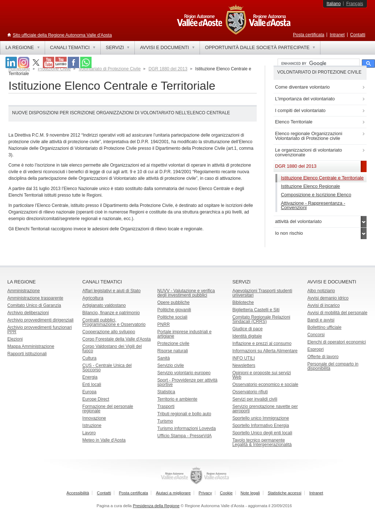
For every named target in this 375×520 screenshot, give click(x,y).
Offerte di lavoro (322, 356)
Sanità (163, 358)
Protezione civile (173, 343)
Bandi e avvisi (320, 320)
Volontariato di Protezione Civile (110, 68)
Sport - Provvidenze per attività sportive (187, 382)
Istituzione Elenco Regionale (310, 186)
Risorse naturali (172, 350)
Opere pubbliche (173, 302)
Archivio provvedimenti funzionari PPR (39, 329)
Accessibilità (78, 493)
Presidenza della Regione (156, 506)
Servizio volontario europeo (184, 372)
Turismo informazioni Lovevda (186, 428)
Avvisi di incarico (323, 305)
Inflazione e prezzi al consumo (261, 343)
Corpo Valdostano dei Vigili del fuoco (112, 348)
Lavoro (89, 432)
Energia (89, 377)
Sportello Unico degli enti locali (262, 432)
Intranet (337, 34)
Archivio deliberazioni (28, 312)
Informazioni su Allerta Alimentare (264, 350)
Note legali (250, 493)
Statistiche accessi (284, 493)
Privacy (205, 493)
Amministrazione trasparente (35, 298)
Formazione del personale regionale (107, 408)
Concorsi (315, 334)
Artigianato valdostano (104, 305)
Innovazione (94, 418)
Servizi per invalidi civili (254, 399)
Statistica (166, 391)
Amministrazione (23, 290)
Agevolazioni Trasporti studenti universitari (262, 293)
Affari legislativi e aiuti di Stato (111, 290)
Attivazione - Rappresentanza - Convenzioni (313, 205)
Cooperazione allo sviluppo (108, 331)
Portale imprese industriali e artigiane (184, 334)
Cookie (226, 493)
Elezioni (15, 339)
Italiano (334, 3)
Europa (89, 391)
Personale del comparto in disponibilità (332, 366)
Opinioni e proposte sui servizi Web (261, 375)
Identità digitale (247, 336)
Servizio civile (170, 365)
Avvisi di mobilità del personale (337, 312)
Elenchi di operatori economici (336, 342)
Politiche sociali (172, 317)
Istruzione (91, 425)
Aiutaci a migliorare (173, 493)
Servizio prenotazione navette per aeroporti (265, 408)
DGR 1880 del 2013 (168, 68)
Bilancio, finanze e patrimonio (111, 312)
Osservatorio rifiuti (250, 391)
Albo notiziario (321, 290)
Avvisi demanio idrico (328, 298)
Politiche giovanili (174, 309)
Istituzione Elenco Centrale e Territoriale (322, 178)
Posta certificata (308, 34)
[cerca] (317, 64)
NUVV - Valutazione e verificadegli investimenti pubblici (186, 293)
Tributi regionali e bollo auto (184, 413)
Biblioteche (243, 302)
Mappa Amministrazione (30, 346)
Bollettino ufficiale (324, 327)
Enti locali (91, 384)
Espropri (315, 349)
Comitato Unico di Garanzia (34, 305)
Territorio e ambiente (177, 399)
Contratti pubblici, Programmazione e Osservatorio (114, 322)
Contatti (357, 34)
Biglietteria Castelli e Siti (255, 309)
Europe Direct (95, 399)
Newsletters (243, 365)
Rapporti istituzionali (27, 353)
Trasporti (166, 406)
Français (354, 3)
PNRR (163, 324)
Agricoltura (92, 298)
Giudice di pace (247, 328)
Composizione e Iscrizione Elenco (316, 194)
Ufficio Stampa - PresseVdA (184, 435)
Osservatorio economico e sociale (265, 384)
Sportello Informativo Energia (260, 425)
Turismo (165, 421)
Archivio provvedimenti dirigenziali (40, 320)
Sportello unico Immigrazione (260, 418)
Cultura (89, 358)
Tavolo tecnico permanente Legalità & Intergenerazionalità (262, 442)
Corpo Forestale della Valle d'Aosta (116, 339)
